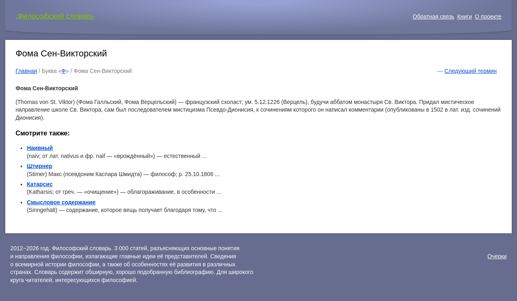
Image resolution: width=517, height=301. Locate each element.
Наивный (40, 148)
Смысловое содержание (61, 202)
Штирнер (39, 166)
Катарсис (40, 184)
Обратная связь (433, 16)
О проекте (488, 16)
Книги (464, 16)
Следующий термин (470, 71)
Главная (26, 71)
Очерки (497, 256)
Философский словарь (55, 16)
